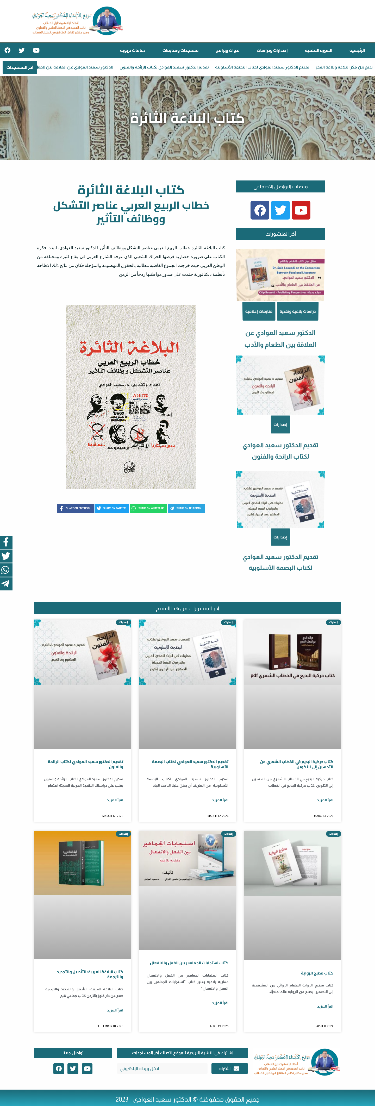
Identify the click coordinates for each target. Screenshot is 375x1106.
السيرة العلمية (318, 50)
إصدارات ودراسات (272, 50)
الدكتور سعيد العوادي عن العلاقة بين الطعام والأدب (70, 67)
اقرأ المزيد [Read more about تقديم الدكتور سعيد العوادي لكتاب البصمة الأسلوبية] (220, 800)
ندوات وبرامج (228, 50)
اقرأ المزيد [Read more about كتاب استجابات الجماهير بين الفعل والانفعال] (220, 1002)
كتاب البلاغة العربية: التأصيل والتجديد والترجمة (90, 974)
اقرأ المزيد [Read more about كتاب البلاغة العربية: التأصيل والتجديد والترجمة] (115, 1010)
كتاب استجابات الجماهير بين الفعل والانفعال (189, 963)
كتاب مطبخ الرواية (317, 973)
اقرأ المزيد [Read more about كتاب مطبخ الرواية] (325, 1006)
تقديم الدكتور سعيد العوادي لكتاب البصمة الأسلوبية (266, 67)
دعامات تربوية (132, 50)
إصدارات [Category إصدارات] (280, 453)
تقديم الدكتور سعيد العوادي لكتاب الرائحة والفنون (168, 67)
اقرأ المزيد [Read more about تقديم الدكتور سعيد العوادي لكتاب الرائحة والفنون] (115, 800)
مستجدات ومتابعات (180, 50)
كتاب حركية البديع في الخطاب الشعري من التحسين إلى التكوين (296, 764)
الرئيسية (357, 50)
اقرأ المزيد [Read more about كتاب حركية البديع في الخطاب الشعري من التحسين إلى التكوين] (325, 800)
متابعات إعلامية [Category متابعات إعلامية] (263, 364)
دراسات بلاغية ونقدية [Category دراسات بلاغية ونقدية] (294, 364)
